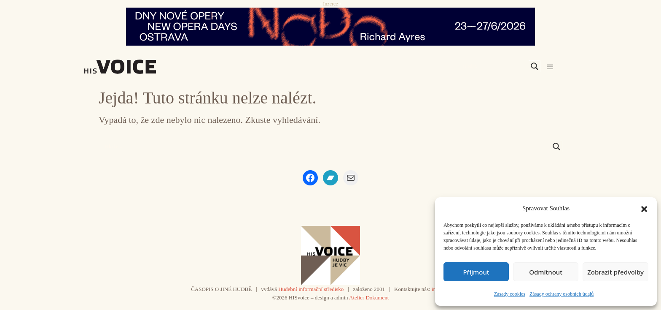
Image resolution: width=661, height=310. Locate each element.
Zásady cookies (509, 294)
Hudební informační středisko (311, 289)
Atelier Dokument (369, 297)
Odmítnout (545, 272)
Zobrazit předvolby (615, 272)
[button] (644, 208)
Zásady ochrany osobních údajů (561, 294)
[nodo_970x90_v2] (330, 27)
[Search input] (494, 66)
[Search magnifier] (534, 66)
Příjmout (476, 272)
